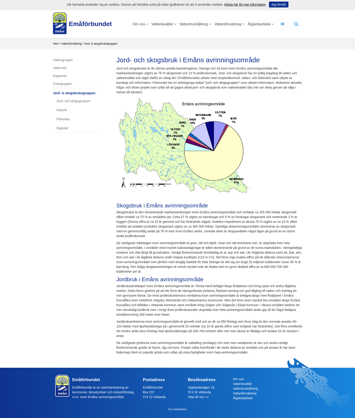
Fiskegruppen (62, 84)
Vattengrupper (63, 60)
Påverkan (63, 119)
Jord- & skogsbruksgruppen (101, 43)
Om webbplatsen (177, 409)
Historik (61, 110)
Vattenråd (60, 68)
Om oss (141, 24)
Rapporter (60, 76)
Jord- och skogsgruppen (73, 101)
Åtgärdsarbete (261, 24)
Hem (56, 43)
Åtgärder (62, 128)
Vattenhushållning (195, 24)
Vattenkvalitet (163, 24)
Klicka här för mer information (245, 4)
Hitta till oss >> (198, 397)
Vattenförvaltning (229, 24)
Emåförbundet (88, 23)
